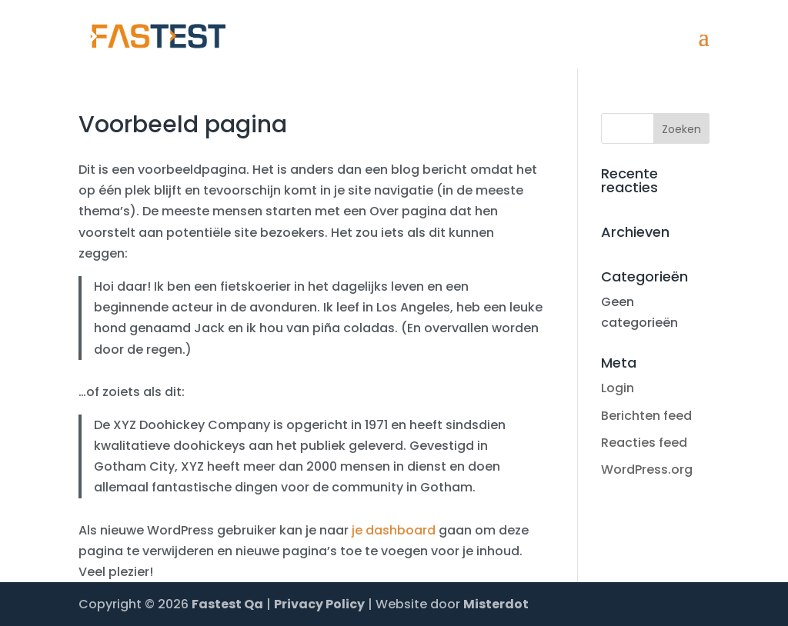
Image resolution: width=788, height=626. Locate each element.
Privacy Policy (319, 604)
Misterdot (496, 604)
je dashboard (394, 530)
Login (617, 388)
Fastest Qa (227, 604)
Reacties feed (644, 442)
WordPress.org (647, 469)
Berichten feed (646, 416)
